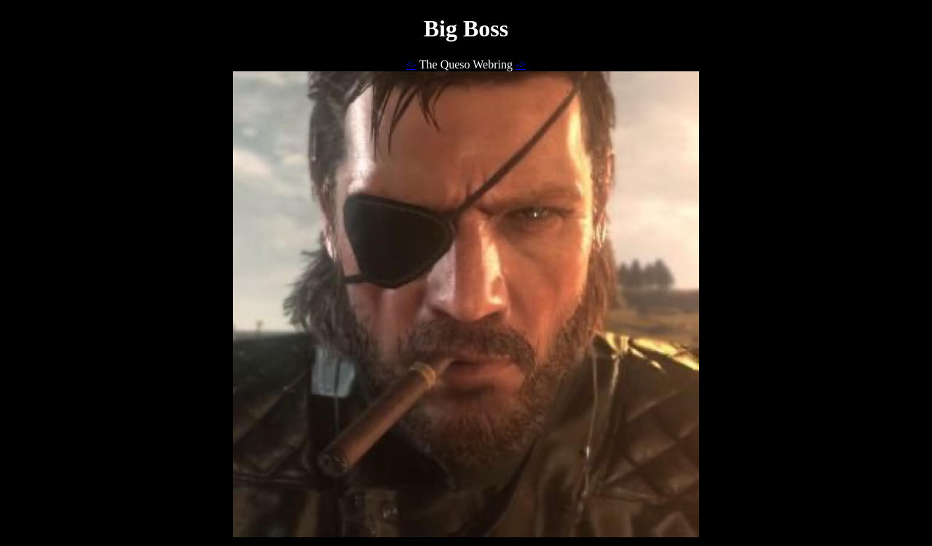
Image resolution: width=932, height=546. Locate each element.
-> (521, 64)
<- (411, 64)
